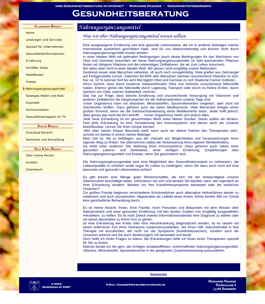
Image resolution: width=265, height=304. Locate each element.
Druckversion (158, 274)
